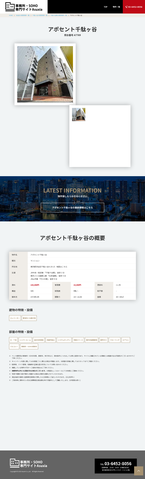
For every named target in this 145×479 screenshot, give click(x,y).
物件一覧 (116, 6)
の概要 (72, 238)
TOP (105, 6)
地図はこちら (61, 266)
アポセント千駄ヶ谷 (72, 29)
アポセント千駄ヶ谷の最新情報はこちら (72, 207)
